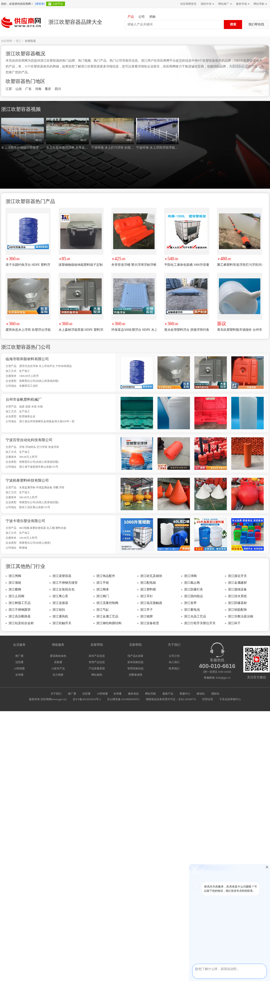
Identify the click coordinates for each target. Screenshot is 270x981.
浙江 (18, 40)
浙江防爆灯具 (193, 589)
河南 (38, 89)
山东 (19, 89)
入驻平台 (57, 3)
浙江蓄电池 (192, 609)
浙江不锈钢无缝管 (65, 582)
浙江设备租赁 (149, 623)
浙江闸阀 (15, 576)
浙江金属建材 (237, 582)
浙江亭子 (146, 609)
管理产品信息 (97, 662)
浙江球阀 (190, 576)
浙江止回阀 (16, 596)
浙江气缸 (102, 609)
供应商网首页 (188, 3)
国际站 (215, 693)
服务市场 (242, 3)
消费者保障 (135, 674)
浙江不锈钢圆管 (20, 609)
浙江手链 (102, 582)
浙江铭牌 (146, 616)
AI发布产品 (58, 668)
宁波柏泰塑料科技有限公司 (27, 480)
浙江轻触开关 (61, 623)
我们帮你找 (256, 24)
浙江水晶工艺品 (195, 616)
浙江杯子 (234, 623)
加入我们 (174, 662)
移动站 (201, 693)
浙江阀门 (102, 596)
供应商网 (6, 40)
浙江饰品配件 (105, 576)
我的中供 (207, 3)
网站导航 (260, 3)
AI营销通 (19, 668)
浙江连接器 (60, 603)
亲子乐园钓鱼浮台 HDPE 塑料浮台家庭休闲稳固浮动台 (28, 264)
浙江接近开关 (237, 576)
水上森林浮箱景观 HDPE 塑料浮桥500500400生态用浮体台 (81, 329)
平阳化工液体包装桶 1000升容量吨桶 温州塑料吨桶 (186, 264)
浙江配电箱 (148, 582)
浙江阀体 (102, 589)
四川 (58, 89)
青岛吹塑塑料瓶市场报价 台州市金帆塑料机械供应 (239, 329)
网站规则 (96, 674)
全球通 (19, 674)
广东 (28, 89)
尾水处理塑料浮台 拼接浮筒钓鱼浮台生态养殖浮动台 (186, 329)
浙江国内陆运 (193, 596)
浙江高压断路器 (20, 616)
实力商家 (58, 674)
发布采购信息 (135, 662)
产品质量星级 (97, 668)
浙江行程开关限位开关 (200, 623)
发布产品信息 (97, 655)
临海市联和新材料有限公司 (27, 359)
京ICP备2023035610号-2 (87, 699)
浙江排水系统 (237, 596)
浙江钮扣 (58, 609)
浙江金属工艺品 (107, 616)
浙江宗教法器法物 (240, 616)
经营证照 (207, 699)
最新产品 (167, 693)
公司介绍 (174, 655)
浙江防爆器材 (237, 603)
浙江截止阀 (192, 582)
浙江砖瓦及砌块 (151, 576)
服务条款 (133, 693)
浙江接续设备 (237, 589)
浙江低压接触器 (151, 603)
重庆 (48, 89)
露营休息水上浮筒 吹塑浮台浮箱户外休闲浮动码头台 (28, 329)
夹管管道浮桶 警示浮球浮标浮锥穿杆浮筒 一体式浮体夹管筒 (133, 264)
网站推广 (224, 3)
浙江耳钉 (146, 596)
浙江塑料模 (148, 589)
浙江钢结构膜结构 (109, 623)
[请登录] (40, 3)
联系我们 (174, 668)
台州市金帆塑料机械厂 (24, 399)
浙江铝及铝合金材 (21, 623)
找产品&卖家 (135, 655)
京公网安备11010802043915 (123, 699)
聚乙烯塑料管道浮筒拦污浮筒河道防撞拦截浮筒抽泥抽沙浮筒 (239, 264)
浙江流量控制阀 (107, 603)
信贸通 (19, 662)
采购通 (58, 662)
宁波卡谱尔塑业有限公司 (25, 521)
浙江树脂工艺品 (20, 603)
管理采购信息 (135, 668)
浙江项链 (15, 582)
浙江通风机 (60, 616)
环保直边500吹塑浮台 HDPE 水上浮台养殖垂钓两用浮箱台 (133, 329)
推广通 (19, 655)
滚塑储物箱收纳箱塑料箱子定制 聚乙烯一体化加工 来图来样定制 (81, 264)
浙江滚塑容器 (61, 576)
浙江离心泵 (60, 596)
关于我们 (56, 693)
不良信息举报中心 (230, 699)
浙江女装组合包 (63, 589)
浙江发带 (190, 603)
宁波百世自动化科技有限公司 (29, 440)
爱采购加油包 (58, 655)
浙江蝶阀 (15, 589)
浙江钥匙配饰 (237, 609)
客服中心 (185, 693)
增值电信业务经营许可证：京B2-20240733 (171, 699)
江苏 (9, 89)
